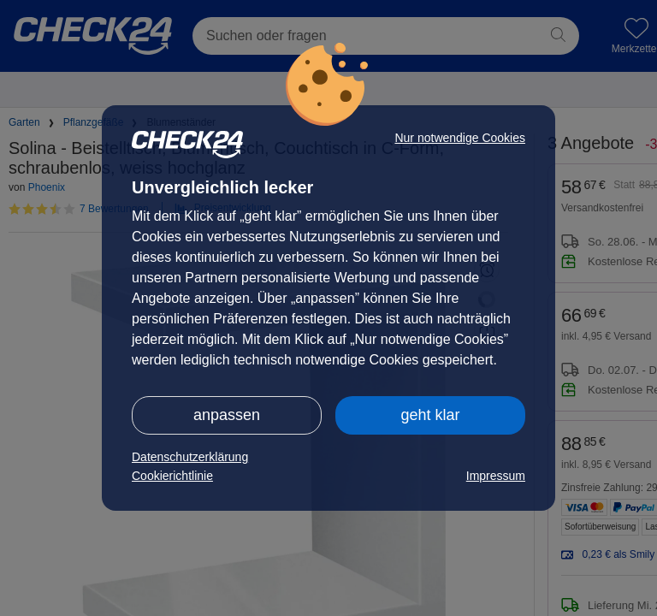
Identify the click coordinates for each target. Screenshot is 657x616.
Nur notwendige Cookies (459, 138)
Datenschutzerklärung (190, 457)
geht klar (429, 415)
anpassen (226, 415)
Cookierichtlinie (172, 476)
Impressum (495, 476)
